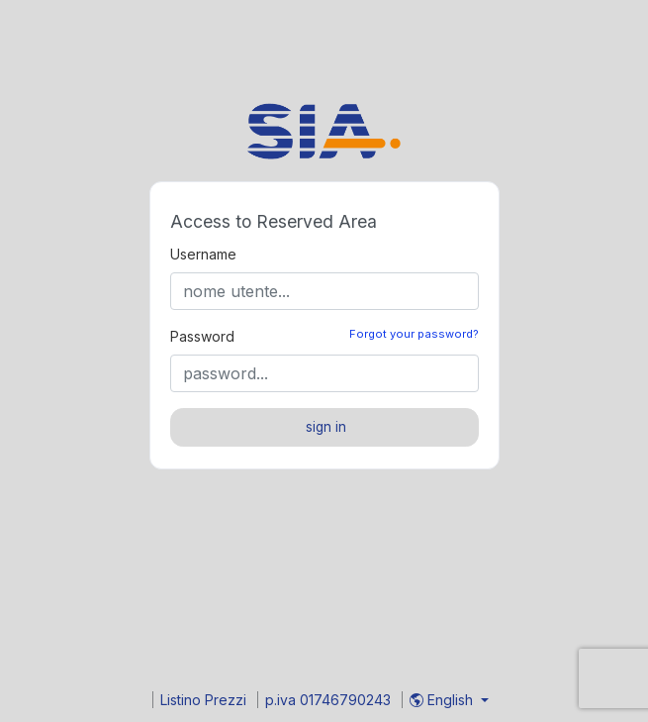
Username (203, 254)
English (443, 699)
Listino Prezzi (205, 699)
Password (202, 336)
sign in (326, 427)
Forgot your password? (414, 334)
